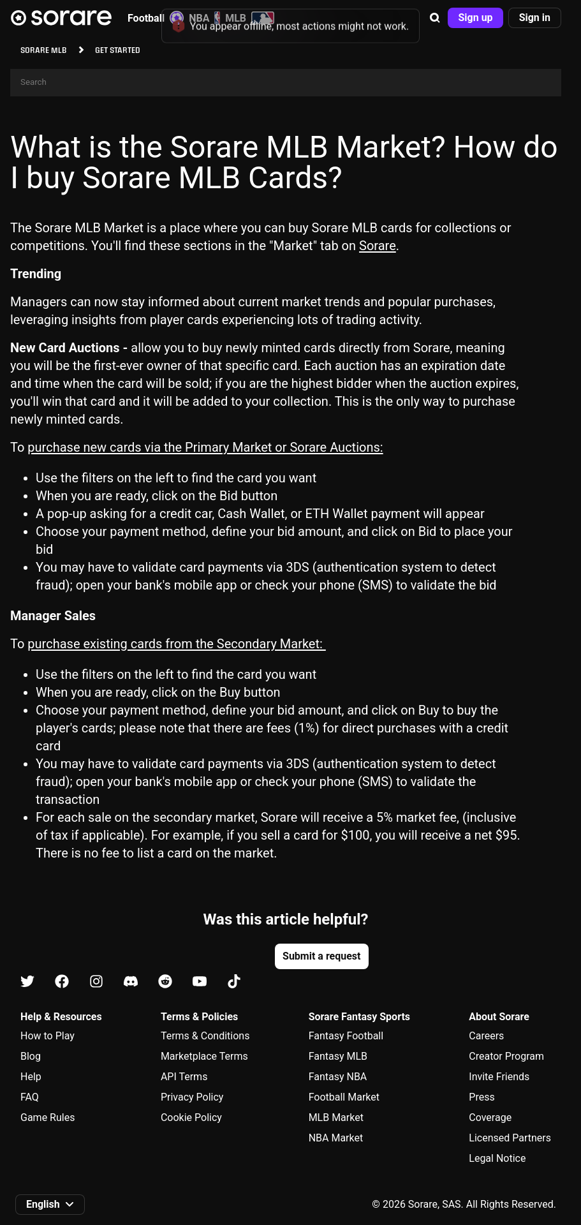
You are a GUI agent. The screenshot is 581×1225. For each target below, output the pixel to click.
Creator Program (506, 1056)
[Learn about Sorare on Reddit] (165, 982)
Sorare (377, 245)
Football (156, 18)
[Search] (285, 82)
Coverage (490, 1117)
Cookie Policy (191, 1117)
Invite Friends (499, 1077)
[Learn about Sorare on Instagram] (96, 982)
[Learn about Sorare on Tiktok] (234, 982)
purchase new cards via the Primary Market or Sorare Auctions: (205, 447)
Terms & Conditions (205, 1036)
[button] (435, 18)
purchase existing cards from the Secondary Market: (176, 643)
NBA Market (336, 1138)
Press (481, 1097)
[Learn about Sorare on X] (27, 982)
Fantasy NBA (338, 1077)
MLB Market (336, 1117)
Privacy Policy (192, 1097)
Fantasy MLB (338, 1056)
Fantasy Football (346, 1036)
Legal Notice (497, 1158)
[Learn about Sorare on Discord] (131, 982)
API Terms (184, 1077)
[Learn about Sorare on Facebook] (62, 982)
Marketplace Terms (204, 1056)
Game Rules (47, 1117)
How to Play (47, 1036)
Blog (30, 1056)
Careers (486, 1036)
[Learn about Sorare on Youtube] (200, 982)
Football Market (344, 1097)
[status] (290, 21)
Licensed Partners (510, 1138)
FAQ (29, 1097)
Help (30, 1077)
